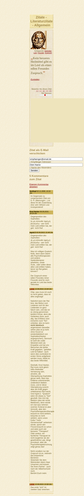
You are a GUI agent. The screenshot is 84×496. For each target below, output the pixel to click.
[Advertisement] (57, 120)
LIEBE (32, 289)
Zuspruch (48, 53)
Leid (35, 53)
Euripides (35, 79)
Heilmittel (47, 51)
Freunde (41, 53)
